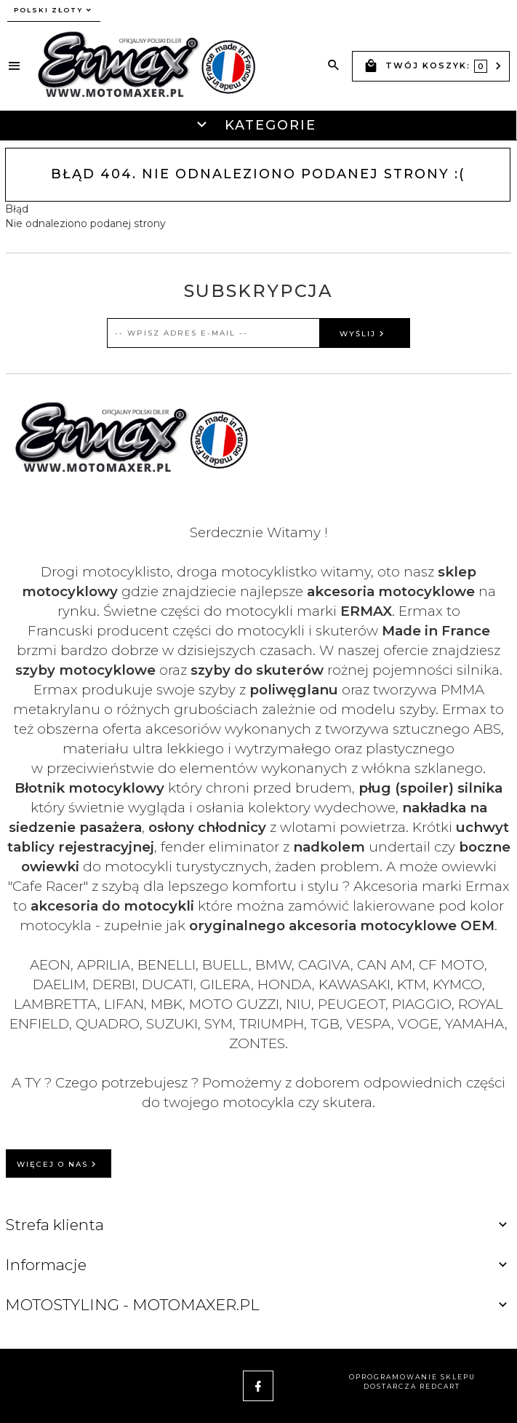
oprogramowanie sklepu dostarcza (412, 1381)
